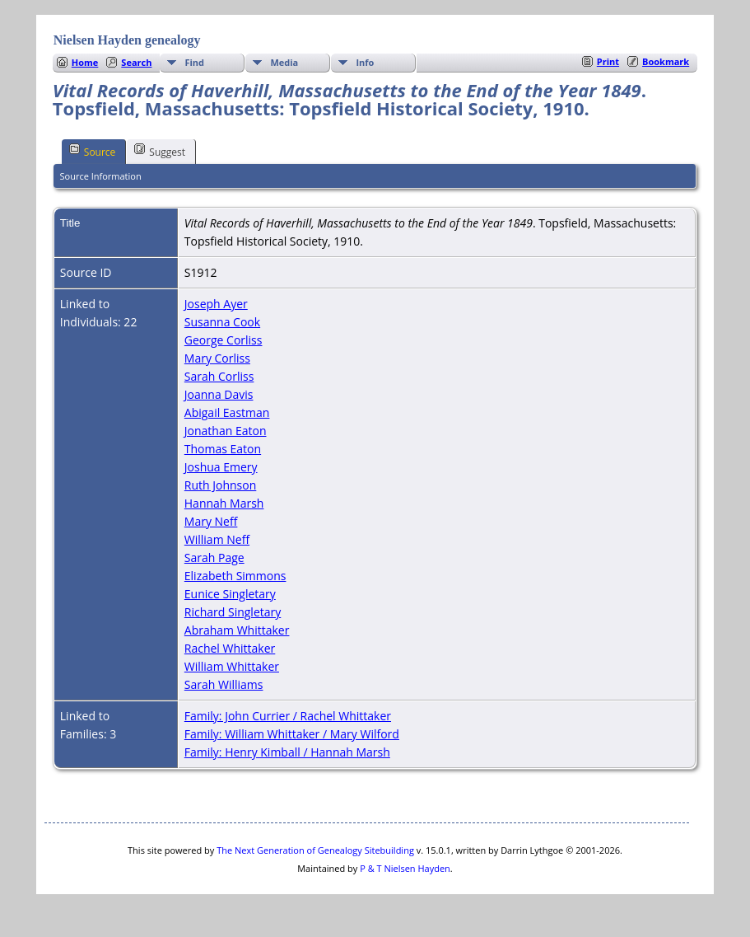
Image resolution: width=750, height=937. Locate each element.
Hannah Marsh (224, 503)
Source (92, 151)
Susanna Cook (222, 322)
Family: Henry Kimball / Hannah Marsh (287, 752)
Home (85, 62)
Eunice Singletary (230, 594)
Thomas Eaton (222, 449)
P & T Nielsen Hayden (405, 868)
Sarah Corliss (219, 376)
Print (608, 61)
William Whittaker (231, 666)
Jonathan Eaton (225, 430)
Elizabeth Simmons (235, 575)
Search (136, 62)
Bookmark (665, 61)
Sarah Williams (223, 684)
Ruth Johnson (220, 485)
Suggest (159, 151)
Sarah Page (214, 557)
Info (365, 62)
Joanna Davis (219, 394)
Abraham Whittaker (237, 630)
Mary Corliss (217, 358)
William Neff (216, 539)
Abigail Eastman (227, 412)
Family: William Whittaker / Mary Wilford (291, 734)
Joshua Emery (221, 467)
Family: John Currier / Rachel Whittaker (287, 716)
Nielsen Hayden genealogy (127, 40)
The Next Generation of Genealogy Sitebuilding (315, 850)
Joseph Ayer (216, 304)
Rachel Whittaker (230, 648)
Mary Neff (211, 521)
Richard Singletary (232, 612)
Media (284, 62)
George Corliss (223, 340)
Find (194, 62)
